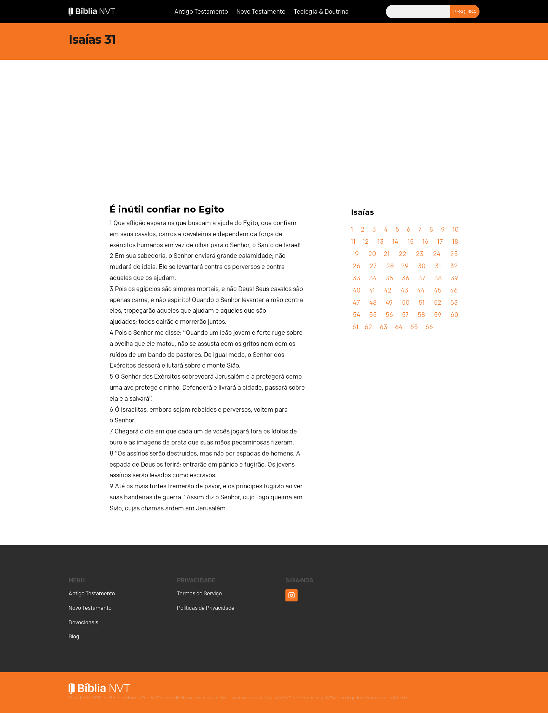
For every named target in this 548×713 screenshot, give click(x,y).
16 (425, 241)
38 (438, 278)
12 (366, 241)
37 (421, 278)
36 (405, 278)
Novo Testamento (260, 12)
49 (389, 302)
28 (390, 266)
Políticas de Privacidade (205, 608)
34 (373, 278)
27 (373, 266)
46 (454, 290)
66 (429, 327)
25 (454, 253)
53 (454, 302)
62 (368, 327)
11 (353, 241)
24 (437, 253)
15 (411, 241)
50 (405, 302)
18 (455, 241)
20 (372, 253)
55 (373, 314)
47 (356, 302)
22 (402, 253)
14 (395, 241)
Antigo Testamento (201, 12)
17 (440, 241)
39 (454, 278)
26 (356, 266)
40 (356, 290)
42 (388, 290)
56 (389, 314)
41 (372, 290)
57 (405, 314)
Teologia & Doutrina (321, 12)
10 (455, 229)
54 (356, 314)
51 (422, 302)
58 (421, 314)
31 (438, 266)
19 (356, 253)
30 (421, 266)
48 (373, 302)
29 (405, 266)
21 (387, 253)
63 (383, 327)
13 (381, 241)
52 (437, 302)
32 (454, 266)
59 (437, 314)
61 (355, 327)
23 (420, 253)
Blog (73, 636)
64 (399, 327)
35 (389, 278)
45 (437, 290)
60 (454, 314)
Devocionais (83, 622)
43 (404, 290)
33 (356, 278)
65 (414, 327)
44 (421, 290)
